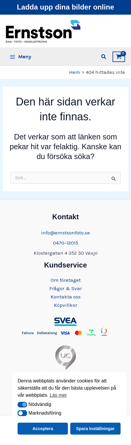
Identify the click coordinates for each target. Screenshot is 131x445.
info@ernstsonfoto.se (65, 233)
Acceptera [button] (42, 428)
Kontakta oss (66, 297)
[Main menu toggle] (20, 57)
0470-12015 (65, 243)
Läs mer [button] (58, 395)
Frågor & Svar (65, 288)
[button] (22, 405)
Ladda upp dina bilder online (65, 7)
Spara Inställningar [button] (95, 428)
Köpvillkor (65, 305)
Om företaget (66, 280)
